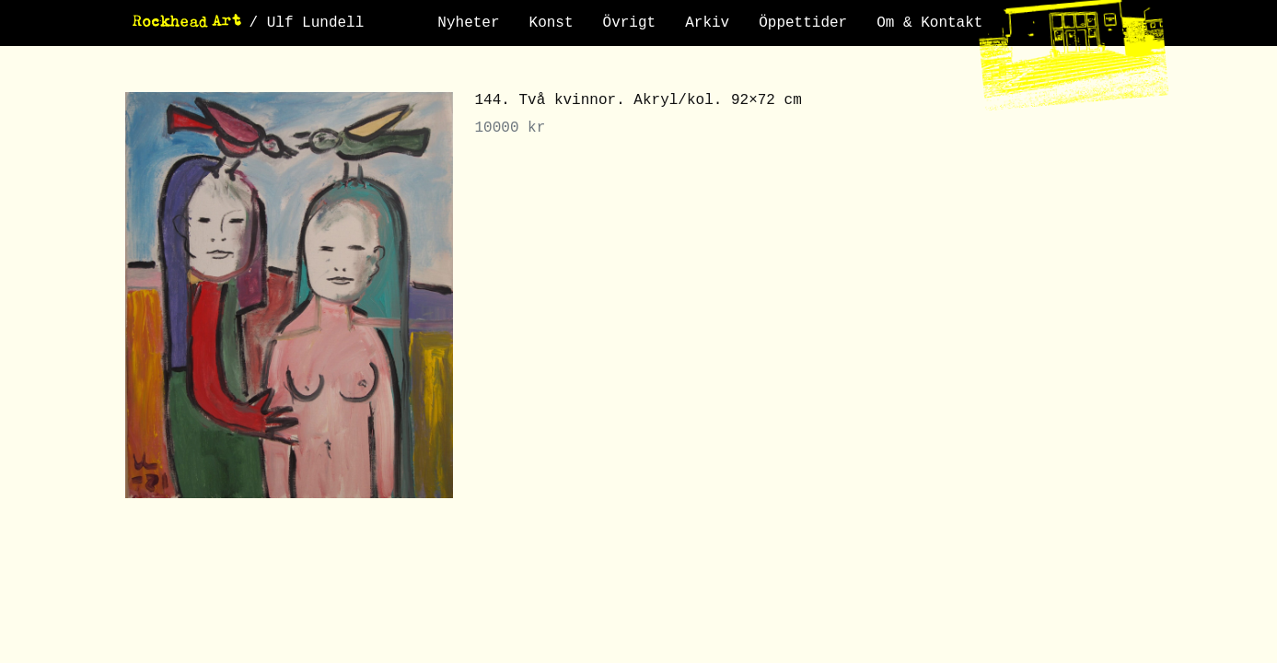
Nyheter (468, 23)
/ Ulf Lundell (307, 23)
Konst (551, 23)
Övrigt (629, 23)
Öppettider (803, 23)
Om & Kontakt (929, 23)
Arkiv (707, 23)
